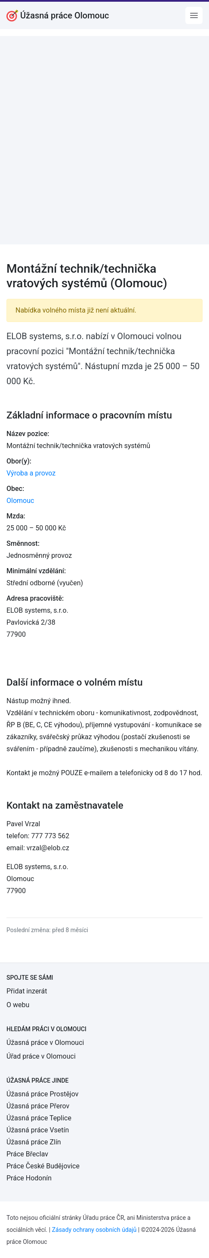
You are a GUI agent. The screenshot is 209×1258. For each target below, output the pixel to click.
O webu (17, 1005)
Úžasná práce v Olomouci (45, 1042)
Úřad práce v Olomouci (41, 1056)
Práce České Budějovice (43, 1166)
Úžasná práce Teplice (38, 1118)
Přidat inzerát (26, 991)
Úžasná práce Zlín (33, 1142)
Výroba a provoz (30, 473)
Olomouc (20, 501)
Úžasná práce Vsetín (37, 1130)
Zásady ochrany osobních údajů (94, 1229)
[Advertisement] (104, 140)
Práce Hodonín (29, 1178)
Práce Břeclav (27, 1154)
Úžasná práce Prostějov (42, 1094)
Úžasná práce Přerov (37, 1106)
